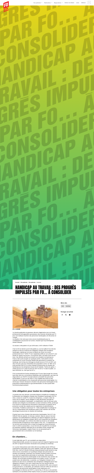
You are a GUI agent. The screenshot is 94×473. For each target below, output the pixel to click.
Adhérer (83, 2)
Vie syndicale (37, 2)
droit (63, 306)
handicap (68, 306)
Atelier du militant (69, 2)
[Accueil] (6, 6)
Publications (47, 2)
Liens (77, 2)
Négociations (57, 2)
